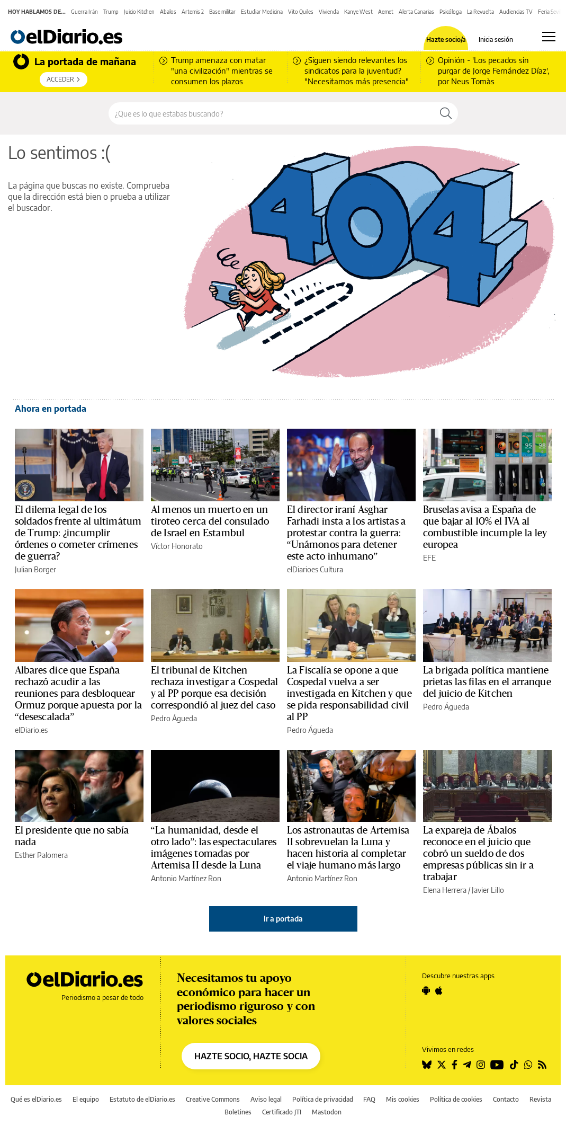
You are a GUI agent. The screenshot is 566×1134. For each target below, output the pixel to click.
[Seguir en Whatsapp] (528, 1064)
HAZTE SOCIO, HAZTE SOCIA (251, 1056)
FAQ (369, 1099)
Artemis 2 (193, 11)
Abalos (168, 11)
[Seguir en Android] (426, 990)
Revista (540, 1099)
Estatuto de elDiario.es (142, 1099)
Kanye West (358, 11)
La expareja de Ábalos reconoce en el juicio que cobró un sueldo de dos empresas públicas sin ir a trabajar (478, 853)
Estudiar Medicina (262, 11)
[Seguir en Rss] (542, 1064)
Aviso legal (266, 1099)
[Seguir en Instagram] (481, 1064)
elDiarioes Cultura (315, 569)
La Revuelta (480, 11)
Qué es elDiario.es (36, 1099)
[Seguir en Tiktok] (514, 1064)
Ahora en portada (50, 408)
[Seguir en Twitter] (441, 1064)
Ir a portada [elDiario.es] (283, 918)
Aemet (385, 11)
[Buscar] (446, 113)
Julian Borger (35, 569)
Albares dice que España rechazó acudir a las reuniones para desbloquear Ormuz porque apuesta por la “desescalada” (78, 693)
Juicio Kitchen (139, 11)
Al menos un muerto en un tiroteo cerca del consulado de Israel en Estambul (210, 521)
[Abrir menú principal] (548, 36)
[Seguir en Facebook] (454, 1064)
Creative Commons (213, 1099)
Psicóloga (450, 11)
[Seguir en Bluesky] (427, 1064)
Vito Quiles (300, 11)
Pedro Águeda (174, 718)
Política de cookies (456, 1099)
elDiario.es (31, 729)
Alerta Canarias (416, 11)
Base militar (222, 11)
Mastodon (327, 1112)
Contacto (506, 1099)
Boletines (237, 1112)
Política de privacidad (322, 1099)
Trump (111, 11)
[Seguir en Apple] (439, 990)
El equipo (86, 1099)
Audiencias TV (516, 11)
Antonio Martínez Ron (186, 878)
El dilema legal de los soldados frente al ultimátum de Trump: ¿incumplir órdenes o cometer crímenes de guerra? (78, 533)
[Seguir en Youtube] (497, 1064)
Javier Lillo (488, 889)
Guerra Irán (84, 11)
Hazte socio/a (446, 40)
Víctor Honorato (177, 546)
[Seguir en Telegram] (467, 1064)
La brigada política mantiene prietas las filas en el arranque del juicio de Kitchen (487, 682)
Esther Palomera (41, 855)
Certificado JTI (281, 1112)
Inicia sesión (496, 40)
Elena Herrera (444, 889)
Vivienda (329, 11)
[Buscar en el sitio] (271, 113)
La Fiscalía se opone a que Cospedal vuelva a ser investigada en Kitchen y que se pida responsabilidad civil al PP (349, 693)
